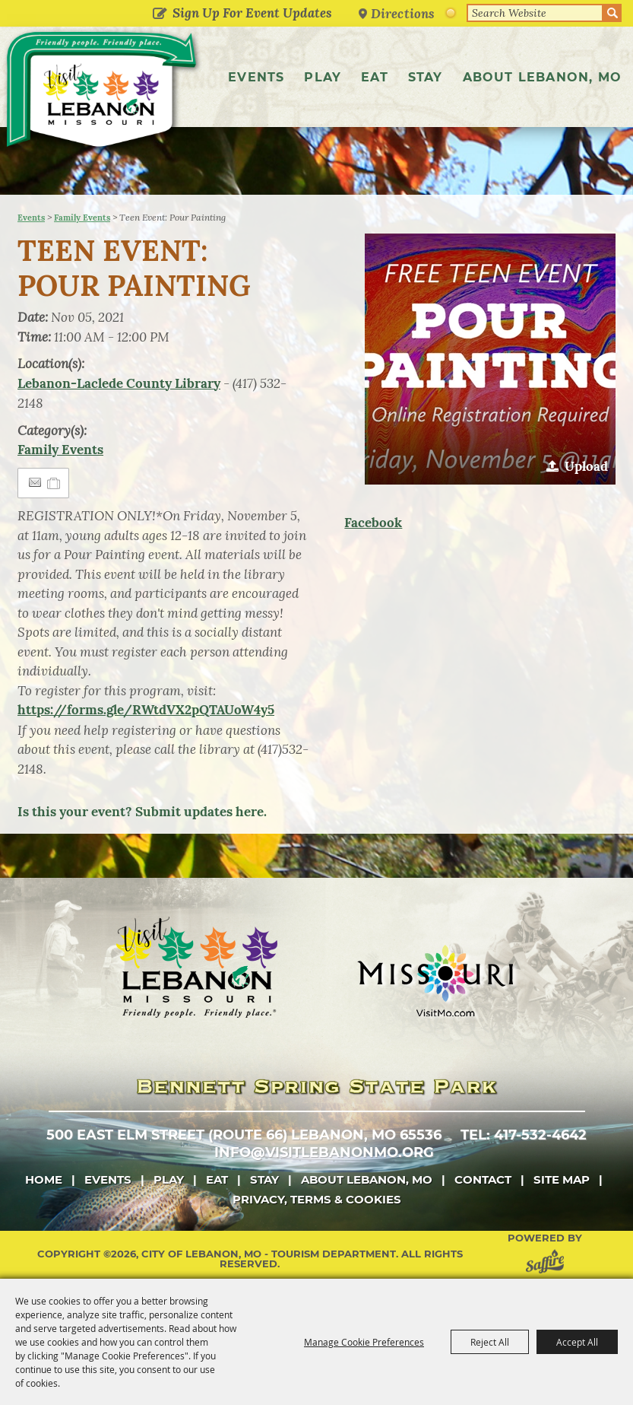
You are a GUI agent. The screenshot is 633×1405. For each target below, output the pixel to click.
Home (43, 1179)
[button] (490, 359)
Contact (482, 1179)
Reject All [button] (489, 1342)
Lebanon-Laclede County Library (118, 383)
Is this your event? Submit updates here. (142, 811)
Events (256, 77)
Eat (374, 77)
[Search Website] (535, 13)
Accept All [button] (577, 1342)
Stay (425, 77)
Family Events (82, 217)
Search (612, 13)
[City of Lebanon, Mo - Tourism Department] (102, 93)
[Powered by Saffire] (548, 1263)
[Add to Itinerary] (54, 483)
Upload (586, 466)
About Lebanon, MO (542, 77)
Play (322, 77)
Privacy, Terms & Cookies (317, 1199)
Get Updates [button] (159, 14)
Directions (403, 13)
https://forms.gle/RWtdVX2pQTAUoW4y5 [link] (145, 709)
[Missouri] (435, 980)
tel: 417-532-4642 (524, 1135)
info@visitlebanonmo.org (324, 1152)
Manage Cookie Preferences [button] (364, 1342)
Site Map (561, 1179)
